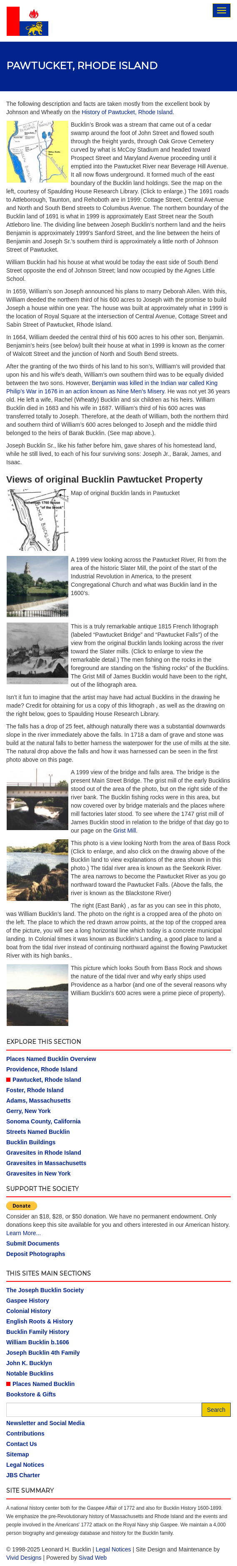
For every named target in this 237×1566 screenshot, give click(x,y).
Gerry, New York (28, 1111)
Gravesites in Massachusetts (46, 1163)
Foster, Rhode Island (35, 1090)
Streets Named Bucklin (38, 1131)
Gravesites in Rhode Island (43, 1152)
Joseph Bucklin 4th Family (43, 1352)
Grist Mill (124, 830)
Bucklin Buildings (30, 1142)
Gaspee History (27, 1300)
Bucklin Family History (37, 1331)
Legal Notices (25, 1464)
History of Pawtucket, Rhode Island (127, 112)
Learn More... (23, 1233)
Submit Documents (33, 1243)
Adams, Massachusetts (38, 1100)
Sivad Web (93, 1557)
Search (216, 1409)
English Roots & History (39, 1321)
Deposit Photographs (35, 1254)
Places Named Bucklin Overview (51, 1059)
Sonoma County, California (43, 1121)
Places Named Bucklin (43, 1384)
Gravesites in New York (38, 1173)
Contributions (25, 1433)
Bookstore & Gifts (31, 1394)
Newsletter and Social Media (45, 1423)
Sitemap (17, 1454)
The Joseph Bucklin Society (45, 1290)
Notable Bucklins (30, 1373)
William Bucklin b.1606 (37, 1342)
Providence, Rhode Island (41, 1069)
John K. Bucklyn (29, 1363)
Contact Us (21, 1444)
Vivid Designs (24, 1557)
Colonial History (28, 1311)
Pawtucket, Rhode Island (46, 1079)
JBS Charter (23, 1475)
